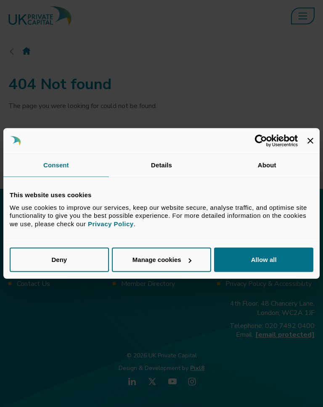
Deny (59, 259)
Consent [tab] (56, 165)
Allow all (264, 259)
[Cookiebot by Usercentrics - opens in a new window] (261, 141)
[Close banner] (310, 141)
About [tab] (267, 165)
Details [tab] (161, 165)
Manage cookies (161, 259)
